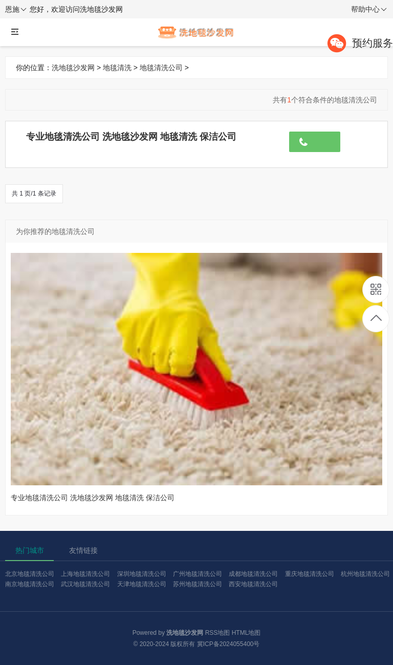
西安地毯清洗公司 (253, 584)
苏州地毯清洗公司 (197, 584)
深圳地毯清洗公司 (141, 573)
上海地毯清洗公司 (85, 573)
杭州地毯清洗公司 (365, 573)
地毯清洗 (117, 67)
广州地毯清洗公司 (197, 573)
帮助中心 (369, 10)
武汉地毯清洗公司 (85, 584)
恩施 (16, 10)
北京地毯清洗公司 (29, 573)
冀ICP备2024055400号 (228, 644)
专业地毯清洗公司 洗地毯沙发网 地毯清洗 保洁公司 (131, 137)
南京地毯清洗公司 (29, 584)
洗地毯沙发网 (73, 67)
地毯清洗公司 (161, 67)
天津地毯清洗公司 (141, 584)
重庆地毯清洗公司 (309, 573)
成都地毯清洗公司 (253, 573)
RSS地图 (217, 632)
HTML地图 (246, 632)
